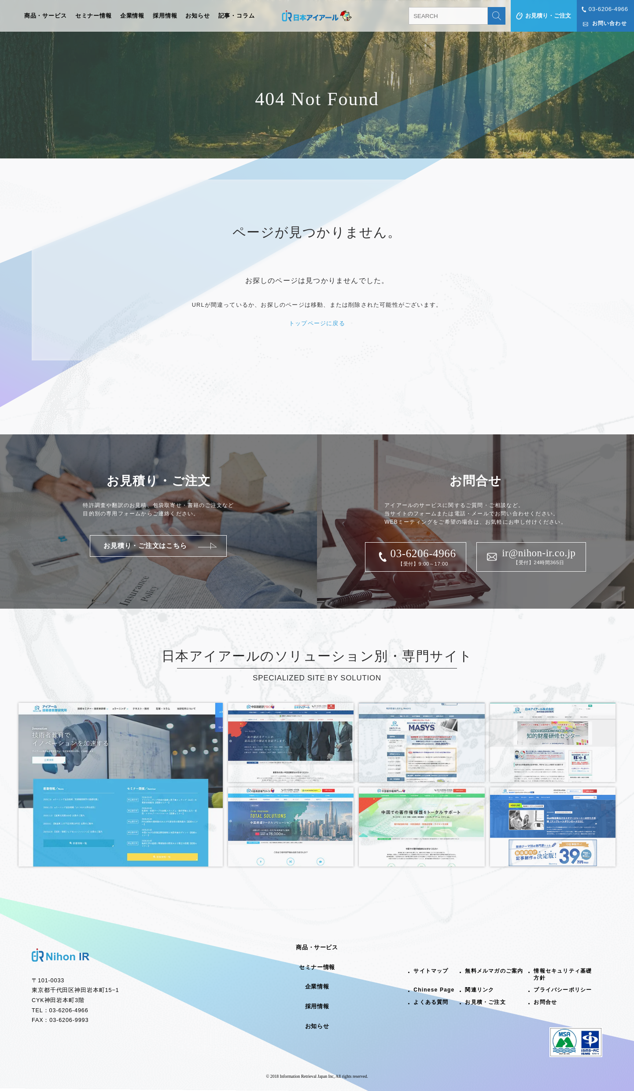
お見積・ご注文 (485, 1002)
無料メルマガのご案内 (494, 971)
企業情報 (132, 16)
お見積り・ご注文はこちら (145, 545)
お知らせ (197, 16)
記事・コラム (236, 16)
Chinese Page (433, 990)
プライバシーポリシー (563, 990)
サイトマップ (430, 971)
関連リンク (479, 990)
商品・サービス (45, 16)
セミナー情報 (93, 16)
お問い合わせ (609, 23)
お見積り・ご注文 (548, 15)
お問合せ (545, 1002)
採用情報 (165, 16)
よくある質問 (430, 1002)
